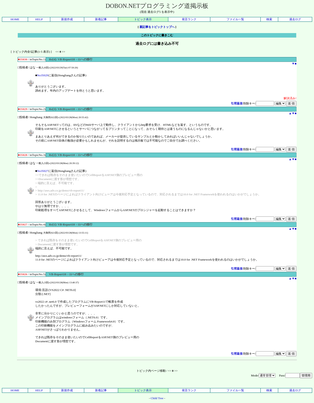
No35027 (42, 171)
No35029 (42, 75)
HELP (39, 19)
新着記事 (101, 19)
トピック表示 (143, 19)
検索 (269, 19)
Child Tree (157, 398)
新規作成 (67, 19)
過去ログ (295, 19)
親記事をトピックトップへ (157, 27)
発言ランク (189, 19)
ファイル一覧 (235, 19)
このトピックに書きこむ (157, 35)
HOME (15, 19)
